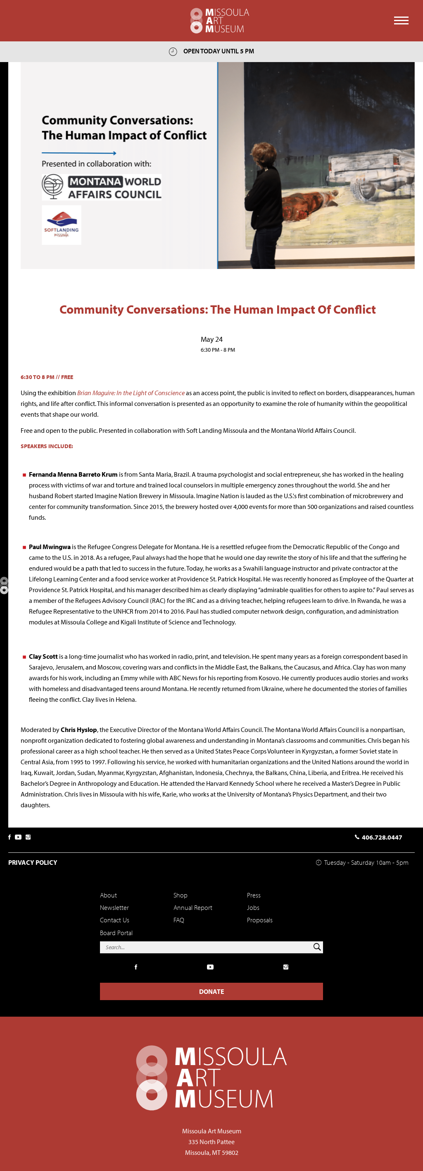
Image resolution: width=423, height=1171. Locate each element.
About (108, 895)
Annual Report (192, 907)
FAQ (178, 920)
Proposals (260, 920)
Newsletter (114, 907)
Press (254, 895)
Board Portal (116, 933)
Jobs (253, 907)
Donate (211, 991)
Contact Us (114, 920)
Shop (180, 895)
